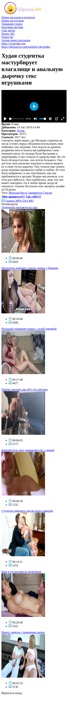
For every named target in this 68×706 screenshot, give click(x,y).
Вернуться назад (11, 693)
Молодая (14, 192)
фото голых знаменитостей (18, 702)
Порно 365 (8, 33)
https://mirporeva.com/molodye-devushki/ (25, 46)
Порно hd (7, 37)
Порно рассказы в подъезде (18, 17)
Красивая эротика (12, 27)
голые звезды (9, 699)
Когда (23, 192)
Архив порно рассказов (15, 40)
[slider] (16, 119)
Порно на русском (12, 20)
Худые (21, 130)
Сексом (47, 192)
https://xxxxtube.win (13, 43)
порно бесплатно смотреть (17, 696)
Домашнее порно (11, 23)
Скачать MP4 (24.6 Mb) (17, 200)
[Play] (5, 119)
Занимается (35, 192)
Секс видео (8, 30)
